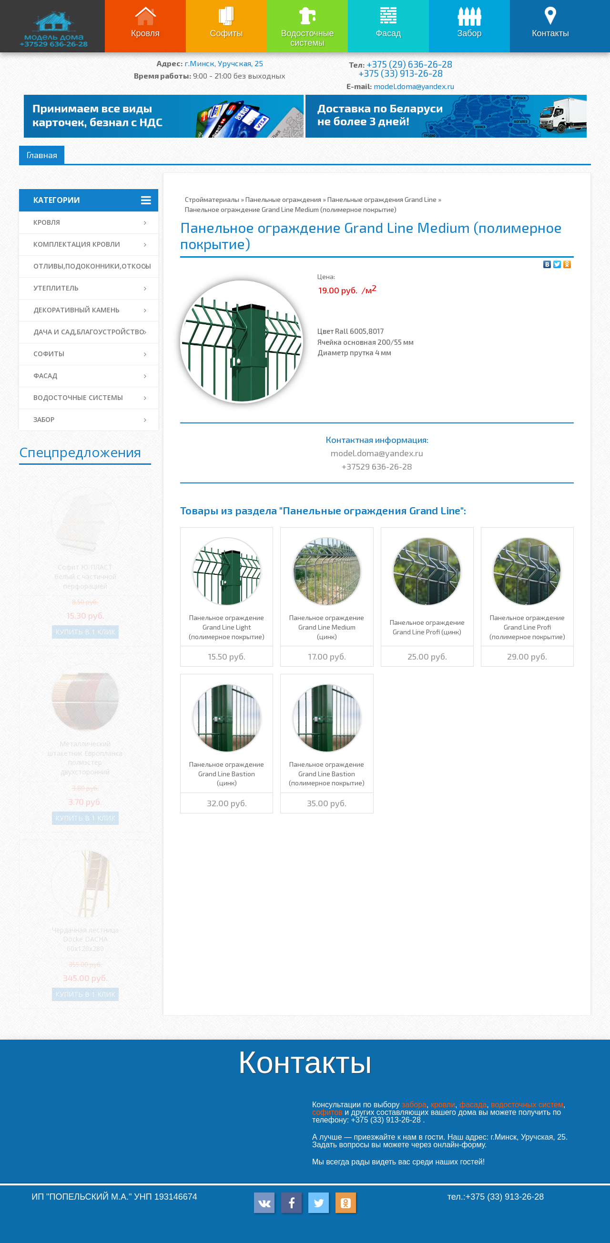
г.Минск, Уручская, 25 (223, 63)
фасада (473, 1105)
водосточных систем (527, 1105)
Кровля (145, 33)
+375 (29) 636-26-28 (409, 64)
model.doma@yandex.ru (414, 85)
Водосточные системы (307, 38)
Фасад (388, 33)
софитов (327, 1112)
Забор (469, 33)
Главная (41, 155)
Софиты (226, 33)
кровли (443, 1105)
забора (414, 1105)
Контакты (550, 33)
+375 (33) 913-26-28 (400, 73)
